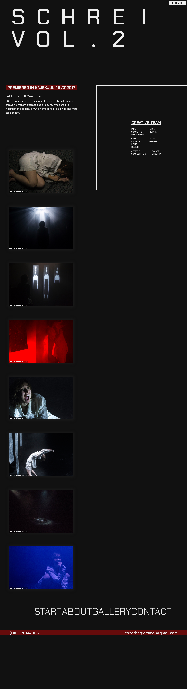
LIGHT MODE (177, 3)
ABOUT (77, 611)
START (48, 611)
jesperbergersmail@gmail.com (151, 632)
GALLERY (111, 611)
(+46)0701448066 (25, 632)
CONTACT (151, 611)
